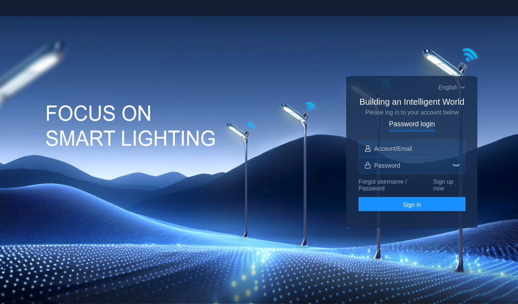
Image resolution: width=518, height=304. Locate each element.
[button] (452, 87)
